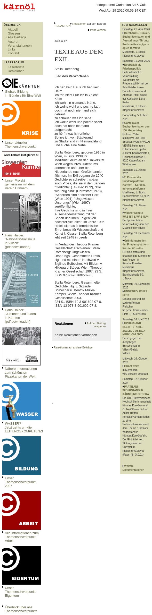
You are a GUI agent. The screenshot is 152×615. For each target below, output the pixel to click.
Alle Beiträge (17, 37)
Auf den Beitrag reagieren (96, 325)
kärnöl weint (131, 366)
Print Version (98, 29)
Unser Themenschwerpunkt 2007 (20, 482)
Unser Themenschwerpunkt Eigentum (20, 591)
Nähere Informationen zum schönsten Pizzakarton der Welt (21, 372)
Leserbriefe (16, 67)
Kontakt (13, 53)
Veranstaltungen (20, 45)
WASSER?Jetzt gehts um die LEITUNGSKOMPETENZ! (24, 427)
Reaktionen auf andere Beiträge (73, 347)
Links (11, 49)
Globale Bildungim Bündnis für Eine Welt (23, 93)
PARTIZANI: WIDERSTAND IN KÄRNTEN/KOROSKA (136, 390)
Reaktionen (16, 71)
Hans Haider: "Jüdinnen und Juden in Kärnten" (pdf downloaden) (20, 315)
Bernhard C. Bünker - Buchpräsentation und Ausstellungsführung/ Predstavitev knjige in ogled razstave (136, 41)
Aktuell (13, 29)
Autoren (13, 42)
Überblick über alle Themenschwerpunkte (21, 609)
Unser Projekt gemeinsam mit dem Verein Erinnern (20, 184)
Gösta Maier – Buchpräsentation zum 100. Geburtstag (136, 127)
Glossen (14, 33)
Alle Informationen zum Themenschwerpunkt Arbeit (22, 537)
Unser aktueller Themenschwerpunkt (20, 144)
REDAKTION (62, 25)
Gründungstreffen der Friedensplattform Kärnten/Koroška (136, 244)
